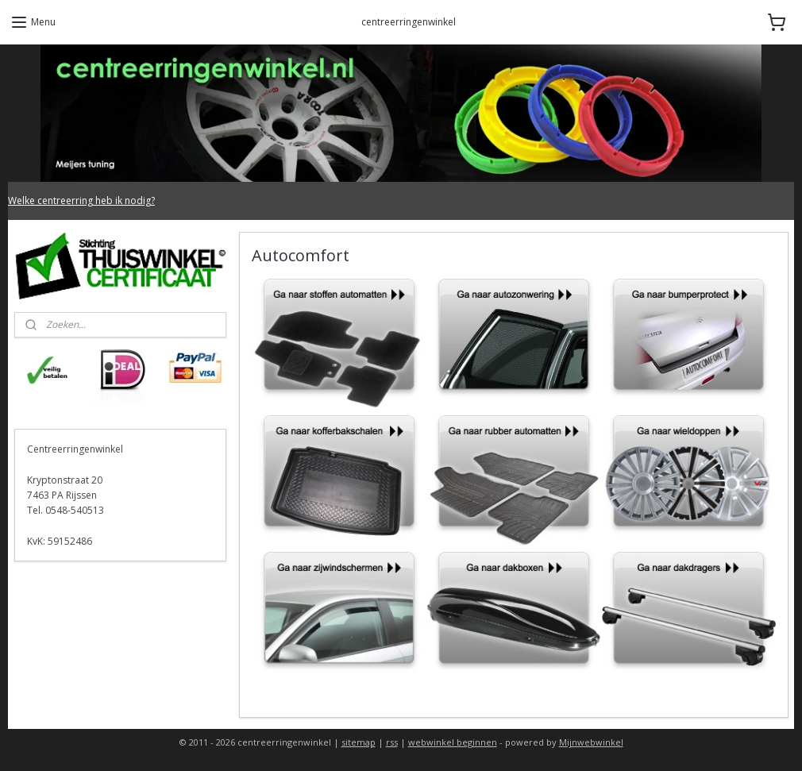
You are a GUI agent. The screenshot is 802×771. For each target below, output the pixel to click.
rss (392, 742)
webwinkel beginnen (452, 742)
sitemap (358, 742)
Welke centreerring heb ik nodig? (81, 200)
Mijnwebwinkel (591, 742)
